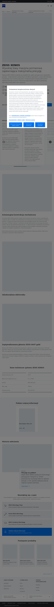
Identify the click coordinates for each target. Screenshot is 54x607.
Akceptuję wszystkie (40, 124)
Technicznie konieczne (29, 124)
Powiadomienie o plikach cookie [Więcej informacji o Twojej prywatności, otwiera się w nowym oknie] (17, 120)
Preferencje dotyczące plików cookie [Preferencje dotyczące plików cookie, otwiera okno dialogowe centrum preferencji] (15, 124)
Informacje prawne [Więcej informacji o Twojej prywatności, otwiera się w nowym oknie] (30, 120)
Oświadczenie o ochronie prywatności (21, 115)
